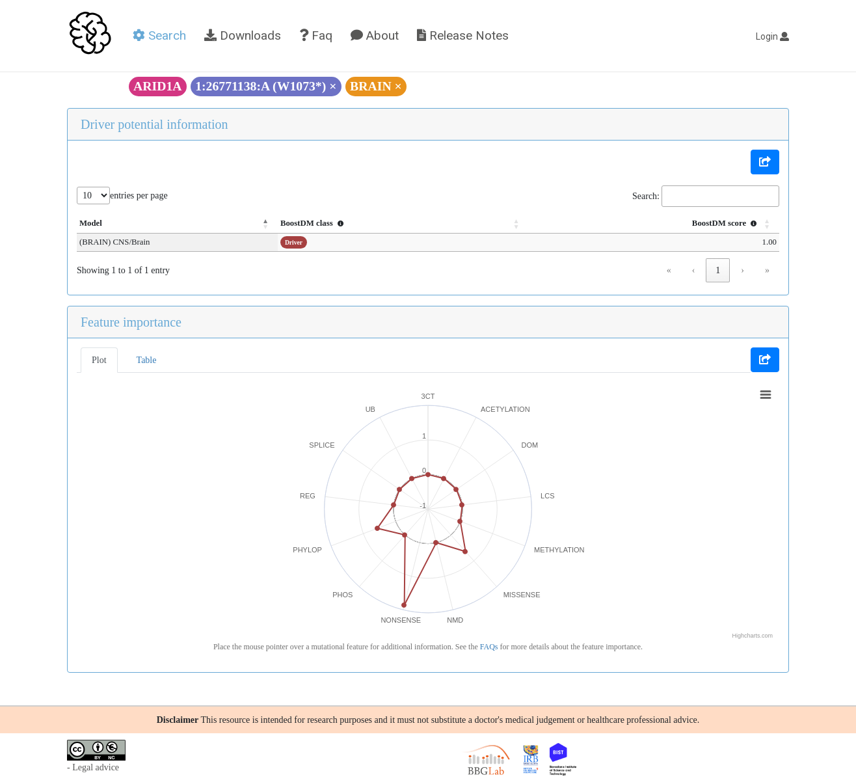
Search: (646, 196)
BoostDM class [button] (322, 223)
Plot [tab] (99, 360)
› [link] (742, 270)
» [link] (767, 270)
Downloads (242, 35)
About (375, 35)
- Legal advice (93, 767)
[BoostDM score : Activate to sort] (655, 224)
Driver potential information (154, 124)
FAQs (489, 646)
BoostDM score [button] (726, 223)
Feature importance (131, 322)
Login (772, 36)
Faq (315, 35)
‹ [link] (693, 270)
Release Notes (463, 35)
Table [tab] (147, 360)
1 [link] (718, 270)
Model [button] (90, 223)
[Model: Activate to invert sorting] (181, 224)
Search (159, 35)
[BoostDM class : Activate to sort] (408, 224)
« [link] (669, 270)
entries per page (139, 195)
